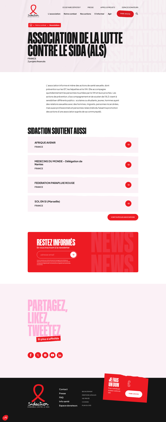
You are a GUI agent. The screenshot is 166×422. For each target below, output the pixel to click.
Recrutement (87, 391)
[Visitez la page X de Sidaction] (38, 355)
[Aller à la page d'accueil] (33, 11)
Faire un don (125, 13)
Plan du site (86, 405)
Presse (91, 7)
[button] (5, 418)
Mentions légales (89, 395)
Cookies (85, 402)
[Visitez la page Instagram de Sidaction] (45, 355)
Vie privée (86, 398)
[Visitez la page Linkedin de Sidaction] (60, 355)
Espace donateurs (130, 7)
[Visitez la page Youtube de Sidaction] (52, 355)
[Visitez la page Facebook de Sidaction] (31, 355)
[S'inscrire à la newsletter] (73, 255)
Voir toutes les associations (123, 217)
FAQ (61, 397)
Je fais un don (113, 382)
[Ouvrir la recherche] (137, 13)
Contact (63, 389)
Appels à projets (107, 7)
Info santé (64, 401)
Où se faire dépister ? (71, 7)
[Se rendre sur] (128, 145)
